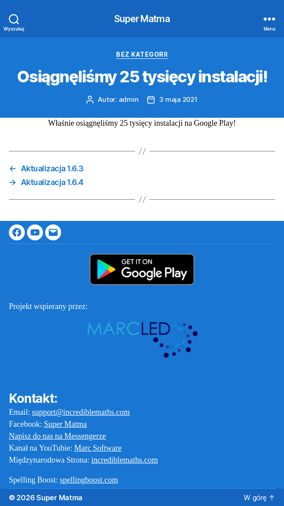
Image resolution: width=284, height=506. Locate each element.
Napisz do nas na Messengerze (57, 436)
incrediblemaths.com (124, 460)
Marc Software (98, 448)
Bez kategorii (142, 54)
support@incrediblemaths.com (81, 412)
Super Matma (141, 18)
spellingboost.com (89, 480)
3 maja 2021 (178, 99)
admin (129, 99)
